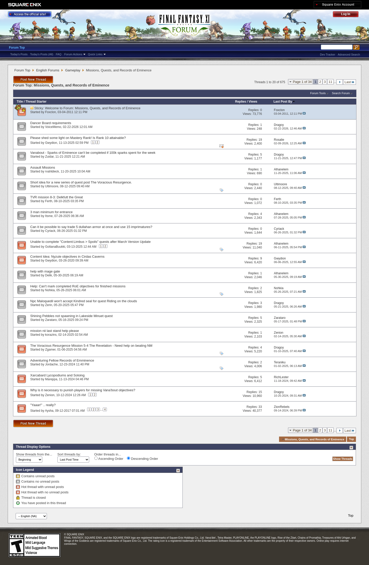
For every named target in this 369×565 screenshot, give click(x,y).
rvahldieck (52, 171)
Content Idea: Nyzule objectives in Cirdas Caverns (67, 256)
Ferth (48, 201)
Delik (48, 275)
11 (330, 82)
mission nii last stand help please (54, 331)
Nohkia (50, 290)
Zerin (48, 305)
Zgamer (50, 349)
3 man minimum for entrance (51, 212)
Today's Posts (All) (41, 54)
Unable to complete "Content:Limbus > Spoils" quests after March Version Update (90, 242)
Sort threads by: (69, 454)
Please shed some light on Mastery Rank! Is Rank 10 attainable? (78, 138)
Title (20, 101)
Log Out (348, 15)
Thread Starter (35, 101)
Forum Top (17, 47)
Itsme (49, 216)
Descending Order (142, 459)
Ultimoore (51, 186)
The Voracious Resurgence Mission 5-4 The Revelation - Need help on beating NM (91, 345)
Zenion (50, 395)
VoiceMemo (53, 127)
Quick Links (95, 54)
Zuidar (49, 156)
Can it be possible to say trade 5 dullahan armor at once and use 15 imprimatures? (91, 227)
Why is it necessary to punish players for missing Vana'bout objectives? (82, 390)
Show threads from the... (34, 454)
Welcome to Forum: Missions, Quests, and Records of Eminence (93, 108)
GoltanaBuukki (55, 246)
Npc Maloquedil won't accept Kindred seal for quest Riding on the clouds (83, 301)
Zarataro (51, 320)
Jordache (51, 364)
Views (253, 101)
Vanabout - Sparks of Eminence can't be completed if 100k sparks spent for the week (93, 153)
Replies (240, 101)
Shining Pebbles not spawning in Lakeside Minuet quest (71, 316)
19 (260, 140)
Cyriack (50, 231)
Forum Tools (318, 93)
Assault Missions (42, 167)
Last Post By (284, 101)
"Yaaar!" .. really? (43, 405)
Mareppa (51, 379)
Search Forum (341, 93)
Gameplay (72, 70)
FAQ (58, 54)
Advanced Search (349, 54)
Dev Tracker (327, 54)
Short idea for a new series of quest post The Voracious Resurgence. (81, 182)
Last (349, 82)
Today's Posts (19, 54)
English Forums (47, 70)
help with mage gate (45, 271)
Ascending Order (108, 459)
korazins (51, 334)
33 (260, 407)
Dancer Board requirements (50, 123)
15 (260, 392)
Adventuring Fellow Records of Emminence (62, 360)
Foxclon (50, 112)
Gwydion (51, 143)
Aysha (49, 410)
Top (351, 439)
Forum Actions (73, 54)
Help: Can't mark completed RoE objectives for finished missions (78, 286)
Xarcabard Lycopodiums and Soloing (57, 375)
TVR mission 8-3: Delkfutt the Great (56, 197)
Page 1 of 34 (302, 82)
